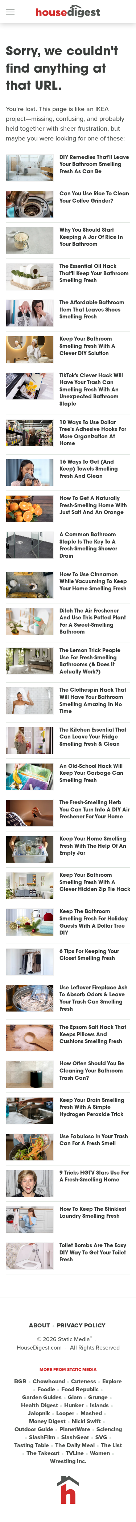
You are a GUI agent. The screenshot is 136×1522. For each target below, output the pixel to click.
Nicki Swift (86, 1421)
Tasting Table (31, 1445)
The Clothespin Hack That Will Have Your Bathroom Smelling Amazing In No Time (92, 701)
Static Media (74, 1339)
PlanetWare (74, 1429)
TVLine (75, 1453)
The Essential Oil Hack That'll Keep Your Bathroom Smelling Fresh (94, 274)
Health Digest (39, 1405)
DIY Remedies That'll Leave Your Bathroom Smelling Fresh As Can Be (94, 165)
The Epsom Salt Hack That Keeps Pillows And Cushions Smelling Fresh (92, 1035)
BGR (20, 1381)
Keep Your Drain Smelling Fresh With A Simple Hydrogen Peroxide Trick (91, 1108)
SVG (101, 1437)
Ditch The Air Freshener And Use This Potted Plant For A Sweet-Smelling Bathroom (92, 622)
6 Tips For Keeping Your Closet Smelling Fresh (89, 955)
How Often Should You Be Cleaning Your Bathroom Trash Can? (91, 1071)
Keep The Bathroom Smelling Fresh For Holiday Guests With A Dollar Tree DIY (93, 922)
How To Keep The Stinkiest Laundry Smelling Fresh (92, 1213)
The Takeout (42, 1453)
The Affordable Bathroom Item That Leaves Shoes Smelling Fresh (91, 310)
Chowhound (49, 1381)
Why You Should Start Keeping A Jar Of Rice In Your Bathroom (91, 237)
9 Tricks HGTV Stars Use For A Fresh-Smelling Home (94, 1177)
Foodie (46, 1389)
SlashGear (75, 1437)
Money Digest (47, 1421)
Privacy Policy (81, 1325)
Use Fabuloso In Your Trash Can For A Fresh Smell (93, 1140)
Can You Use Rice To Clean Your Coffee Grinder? (94, 197)
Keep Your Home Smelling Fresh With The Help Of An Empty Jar (92, 846)
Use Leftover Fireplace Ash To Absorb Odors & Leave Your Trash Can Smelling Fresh (93, 998)
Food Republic (80, 1389)
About (39, 1325)
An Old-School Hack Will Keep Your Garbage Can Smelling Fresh (91, 774)
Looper (65, 1413)
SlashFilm (42, 1437)
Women (100, 1453)
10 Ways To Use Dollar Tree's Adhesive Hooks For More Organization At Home (92, 433)
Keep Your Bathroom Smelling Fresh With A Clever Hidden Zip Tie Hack (94, 882)
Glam (75, 1397)
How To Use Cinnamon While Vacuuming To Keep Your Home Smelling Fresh (93, 582)
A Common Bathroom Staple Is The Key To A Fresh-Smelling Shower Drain (88, 545)
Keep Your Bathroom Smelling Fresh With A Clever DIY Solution (87, 346)
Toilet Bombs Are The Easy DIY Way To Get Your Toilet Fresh (92, 1253)
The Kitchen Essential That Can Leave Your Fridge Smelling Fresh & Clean (93, 737)
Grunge (98, 1397)
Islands (99, 1405)
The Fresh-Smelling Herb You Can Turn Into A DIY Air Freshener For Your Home (94, 810)
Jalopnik (39, 1413)
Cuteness (83, 1381)
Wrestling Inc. (68, 1461)
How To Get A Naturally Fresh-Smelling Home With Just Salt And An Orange (93, 506)
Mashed (91, 1413)
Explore (112, 1381)
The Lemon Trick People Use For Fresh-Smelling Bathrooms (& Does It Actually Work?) (89, 661)
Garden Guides (42, 1397)
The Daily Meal (75, 1445)
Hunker (74, 1405)
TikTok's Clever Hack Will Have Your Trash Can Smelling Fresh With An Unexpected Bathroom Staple (91, 390)
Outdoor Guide (34, 1429)
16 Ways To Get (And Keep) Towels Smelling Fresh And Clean (88, 469)
